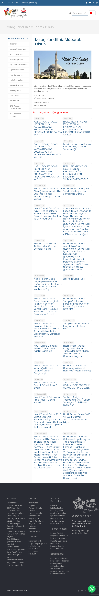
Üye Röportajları (16, 90)
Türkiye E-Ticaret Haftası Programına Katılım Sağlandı (76, 326)
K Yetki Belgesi (13, 516)
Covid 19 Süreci (13, 539)
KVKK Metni (33, 551)
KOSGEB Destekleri (14, 505)
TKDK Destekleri (13, 510)
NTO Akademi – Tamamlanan (16, 107)
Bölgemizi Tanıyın (57, 574)
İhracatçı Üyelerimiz (58, 538)
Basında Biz (14, 101)
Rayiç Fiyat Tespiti (14, 552)
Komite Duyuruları (58, 513)
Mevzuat (32, 554)
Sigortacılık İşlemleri (15, 560)
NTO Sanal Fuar (57, 548)
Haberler (13, 44)
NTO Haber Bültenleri (59, 558)
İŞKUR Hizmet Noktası (15, 513)
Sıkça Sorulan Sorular (15, 562)
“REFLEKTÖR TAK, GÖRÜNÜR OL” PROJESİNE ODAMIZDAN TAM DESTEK (76, 385)
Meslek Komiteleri (36, 521)
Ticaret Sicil (12, 503)
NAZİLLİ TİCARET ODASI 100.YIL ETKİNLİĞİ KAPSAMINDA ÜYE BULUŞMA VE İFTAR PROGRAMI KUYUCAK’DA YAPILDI (47, 173)
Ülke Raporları (56, 563)
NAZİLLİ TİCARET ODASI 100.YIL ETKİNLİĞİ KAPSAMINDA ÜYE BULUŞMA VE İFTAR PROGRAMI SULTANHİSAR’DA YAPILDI (76, 173)
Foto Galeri (14, 95)
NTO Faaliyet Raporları (59, 561)
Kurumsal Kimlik (35, 541)
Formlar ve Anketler (15, 565)
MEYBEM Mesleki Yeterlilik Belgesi (13, 522)
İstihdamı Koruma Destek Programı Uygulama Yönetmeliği (77, 146)
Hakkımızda (33, 503)
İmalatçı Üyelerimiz (58, 541)
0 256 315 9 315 (81, 516)
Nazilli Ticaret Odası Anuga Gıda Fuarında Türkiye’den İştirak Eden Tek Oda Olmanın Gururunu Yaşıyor (76, 351)
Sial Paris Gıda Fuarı (74, 278)
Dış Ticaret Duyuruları (19, 64)
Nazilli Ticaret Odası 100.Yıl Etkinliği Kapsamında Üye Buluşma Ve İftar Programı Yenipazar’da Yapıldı (48, 194)
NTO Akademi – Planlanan (16, 115)
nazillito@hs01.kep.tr (80, 533)
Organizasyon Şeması (38, 543)
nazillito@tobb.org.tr (30, 2)
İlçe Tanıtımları (56, 568)
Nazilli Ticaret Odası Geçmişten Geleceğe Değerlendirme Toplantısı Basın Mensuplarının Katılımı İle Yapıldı (48, 284)
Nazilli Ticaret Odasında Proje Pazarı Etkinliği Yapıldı (47, 400)
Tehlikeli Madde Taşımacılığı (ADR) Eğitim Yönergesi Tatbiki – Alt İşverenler (76, 401)
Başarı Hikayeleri (16, 85)
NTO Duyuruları (16, 54)
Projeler (32, 505)
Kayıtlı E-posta (13, 547)
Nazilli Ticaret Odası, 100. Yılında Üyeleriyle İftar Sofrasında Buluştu (76, 191)
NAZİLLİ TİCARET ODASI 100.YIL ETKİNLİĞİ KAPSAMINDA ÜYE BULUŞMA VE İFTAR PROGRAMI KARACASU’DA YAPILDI (76, 128)
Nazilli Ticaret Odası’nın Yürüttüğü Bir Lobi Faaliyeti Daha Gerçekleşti (46, 369)
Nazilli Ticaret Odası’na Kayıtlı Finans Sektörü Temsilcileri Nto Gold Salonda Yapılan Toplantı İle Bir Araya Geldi (48, 213)
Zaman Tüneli (34, 531)
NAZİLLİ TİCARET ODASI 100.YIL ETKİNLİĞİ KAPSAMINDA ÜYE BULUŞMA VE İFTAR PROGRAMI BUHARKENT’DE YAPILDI (47, 150)
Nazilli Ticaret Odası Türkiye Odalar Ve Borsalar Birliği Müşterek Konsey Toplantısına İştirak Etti (76, 303)
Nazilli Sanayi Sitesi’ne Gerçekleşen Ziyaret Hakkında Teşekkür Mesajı (77, 368)
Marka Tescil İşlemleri (16, 549)
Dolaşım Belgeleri (57, 546)
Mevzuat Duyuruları (18, 49)
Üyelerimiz (33, 528)
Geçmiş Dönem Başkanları (35, 524)
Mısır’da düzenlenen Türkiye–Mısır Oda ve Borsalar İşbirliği (45, 246)
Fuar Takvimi (55, 543)
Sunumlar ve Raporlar (59, 571)
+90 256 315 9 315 (11, 2)
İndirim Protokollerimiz (16, 531)
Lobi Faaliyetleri (16, 59)
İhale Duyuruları (16, 80)
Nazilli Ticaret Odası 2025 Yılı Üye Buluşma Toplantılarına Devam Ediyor (76, 418)
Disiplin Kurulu (34, 518)
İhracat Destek (56, 533)
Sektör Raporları (57, 566)
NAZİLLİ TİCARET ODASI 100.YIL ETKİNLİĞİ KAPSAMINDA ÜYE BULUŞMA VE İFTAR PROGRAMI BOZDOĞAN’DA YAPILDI (48, 128)
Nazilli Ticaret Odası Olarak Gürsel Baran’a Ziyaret (46, 385)
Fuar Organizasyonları (16, 518)
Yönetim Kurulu (35, 513)
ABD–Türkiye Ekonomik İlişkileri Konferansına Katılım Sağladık (46, 348)
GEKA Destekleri (13, 508)
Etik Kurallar (33, 548)
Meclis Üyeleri (34, 516)
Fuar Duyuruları (16, 75)
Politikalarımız (34, 546)
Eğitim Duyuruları (17, 70)
